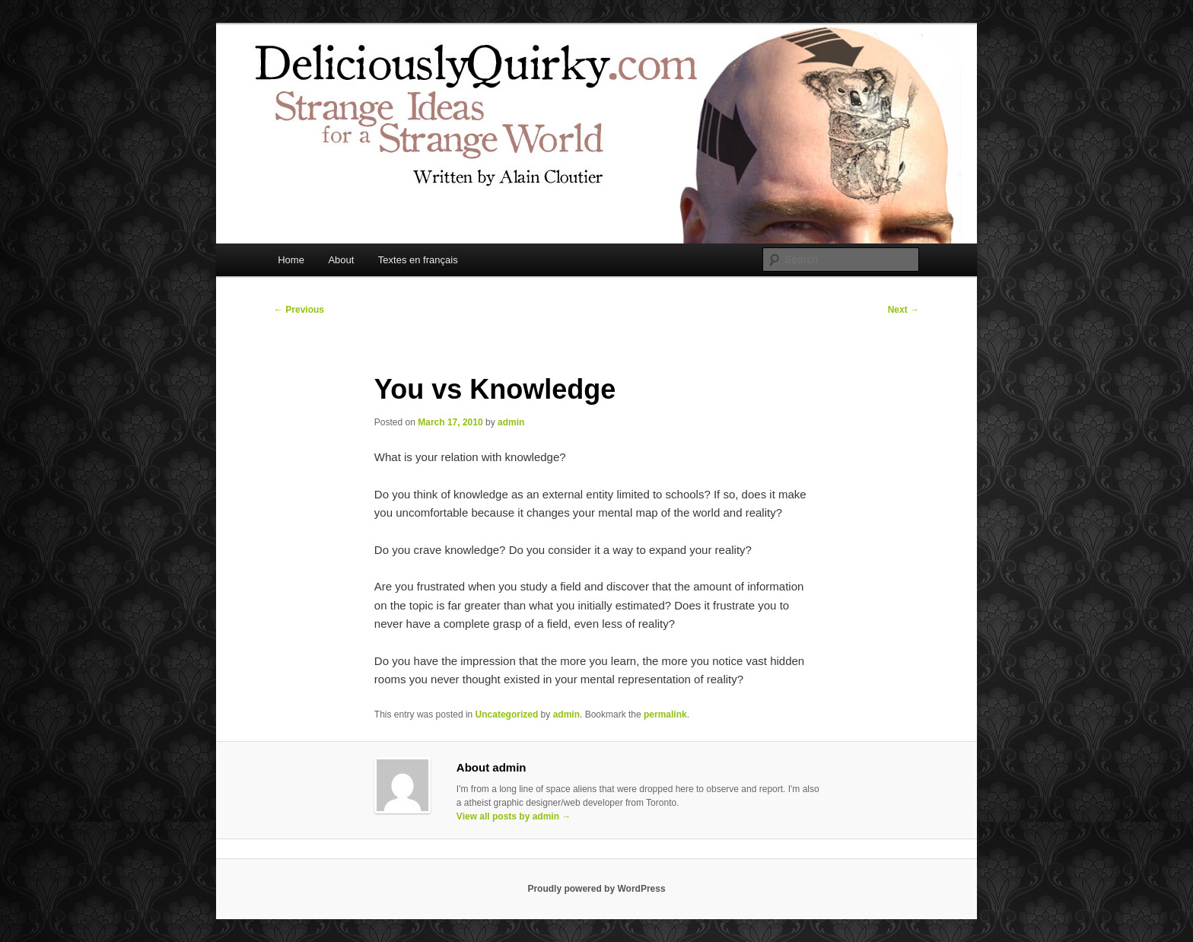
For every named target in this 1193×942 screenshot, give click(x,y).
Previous (299, 309)
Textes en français (418, 260)
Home (291, 260)
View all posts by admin (514, 816)
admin (511, 422)
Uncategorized (507, 714)
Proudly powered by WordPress (596, 888)
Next (903, 309)
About (341, 260)
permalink (665, 714)
